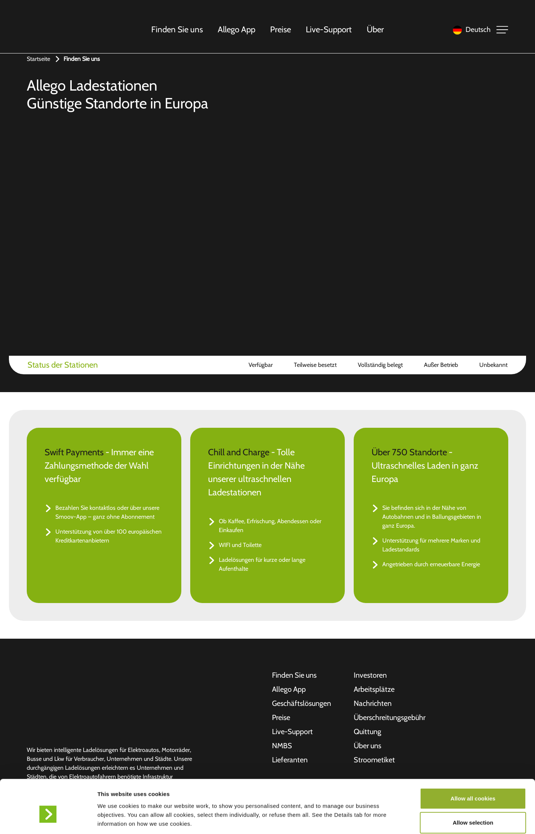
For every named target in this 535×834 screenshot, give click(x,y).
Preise (280, 29)
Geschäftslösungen (301, 703)
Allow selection (473, 785)
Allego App (237, 29)
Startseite (38, 58)
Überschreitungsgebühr (389, 717)
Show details (390, 819)
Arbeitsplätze (374, 689)
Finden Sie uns (177, 29)
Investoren (370, 675)
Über (375, 29)
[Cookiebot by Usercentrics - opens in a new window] (48, 819)
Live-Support (329, 29)
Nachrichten (373, 703)
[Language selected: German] (469, 30)
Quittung (367, 731)
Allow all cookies (473, 761)
